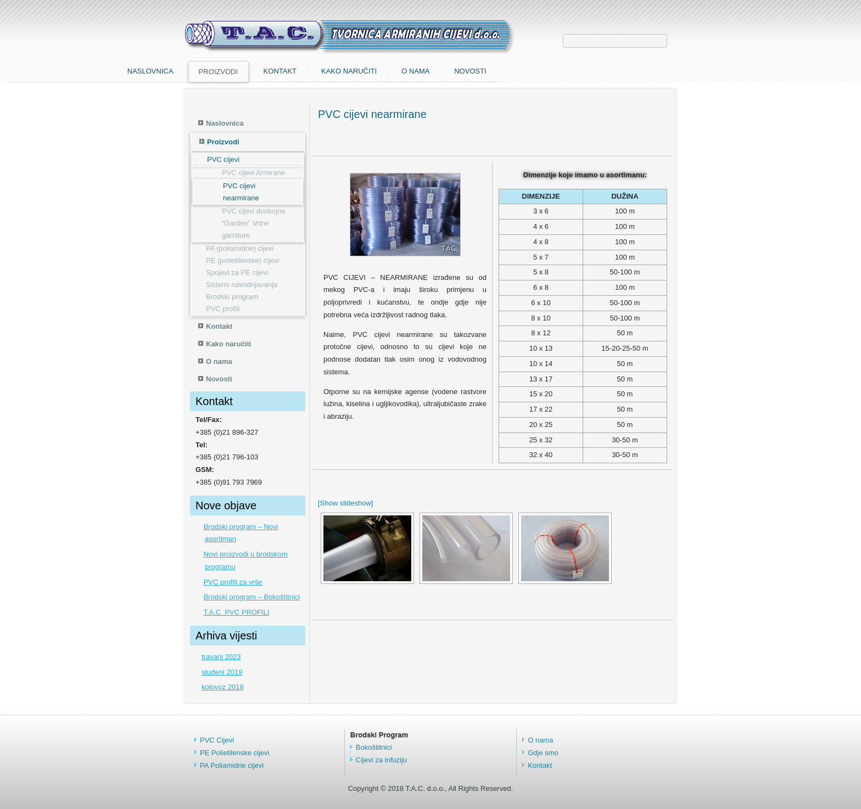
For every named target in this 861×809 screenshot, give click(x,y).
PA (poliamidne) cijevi (239, 248)
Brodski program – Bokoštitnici (252, 597)
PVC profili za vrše (233, 582)
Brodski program (232, 297)
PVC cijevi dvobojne (254, 211)
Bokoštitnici (374, 747)
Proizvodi (393, 72)
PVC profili (222, 309)
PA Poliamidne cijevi (232, 765)
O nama (590, 71)
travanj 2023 (221, 657)
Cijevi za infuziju (381, 760)
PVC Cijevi (217, 740)
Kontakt (454, 71)
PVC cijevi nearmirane (241, 192)
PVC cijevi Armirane (253, 172)
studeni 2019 (222, 672)
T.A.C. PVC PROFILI (236, 612)
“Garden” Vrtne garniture (245, 229)
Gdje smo (543, 753)
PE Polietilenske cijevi (234, 753)
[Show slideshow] (345, 503)
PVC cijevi (223, 159)
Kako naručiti (523, 71)
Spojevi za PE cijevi (237, 272)
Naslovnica (325, 71)
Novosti (645, 71)
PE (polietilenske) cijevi (242, 260)
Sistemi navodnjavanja (241, 284)
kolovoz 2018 (223, 687)
